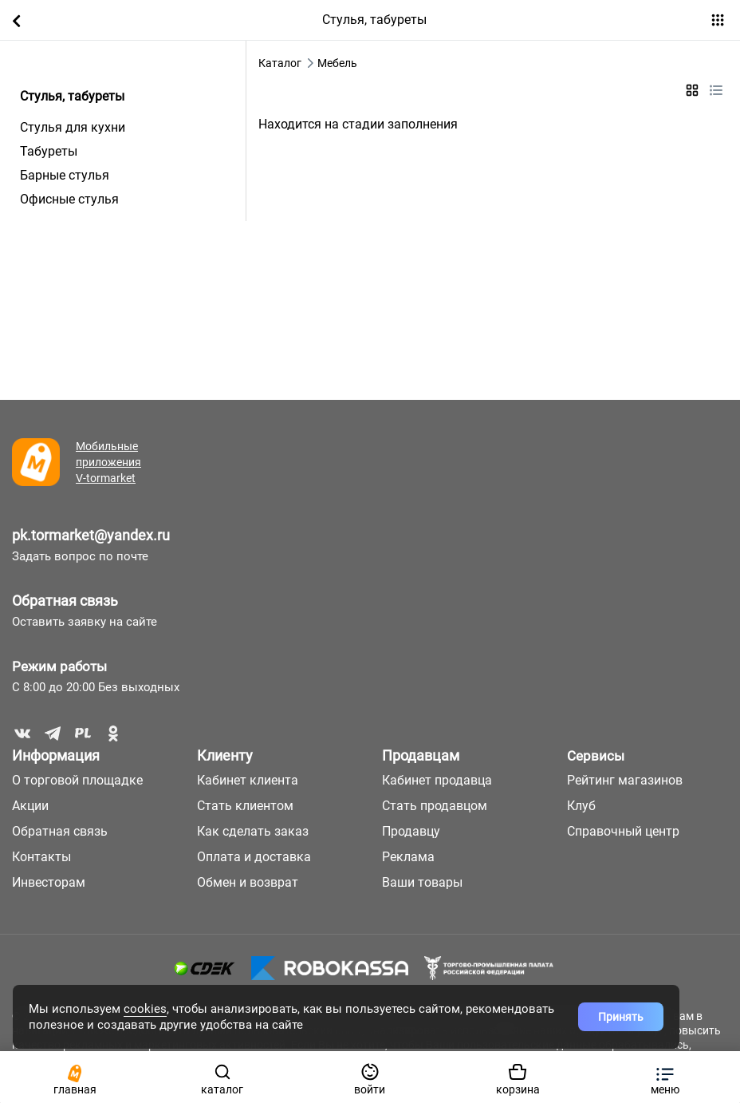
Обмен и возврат (247, 882)
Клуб (581, 805)
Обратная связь (65, 600)
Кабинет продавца (437, 780)
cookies (145, 1009)
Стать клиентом (245, 805)
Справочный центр (623, 831)
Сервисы (595, 756)
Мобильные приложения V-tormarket (108, 462)
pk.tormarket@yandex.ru (91, 535)
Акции (30, 805)
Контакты (41, 856)
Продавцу (411, 831)
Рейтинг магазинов (625, 780)
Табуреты (48, 151)
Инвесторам (48, 882)
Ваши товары (422, 882)
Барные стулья (64, 175)
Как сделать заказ (253, 831)
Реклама (408, 856)
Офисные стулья (69, 199)
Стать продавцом (434, 805)
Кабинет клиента (247, 780)
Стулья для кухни (72, 127)
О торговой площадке (77, 780)
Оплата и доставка (254, 856)
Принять (621, 1016)
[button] (665, 1077)
